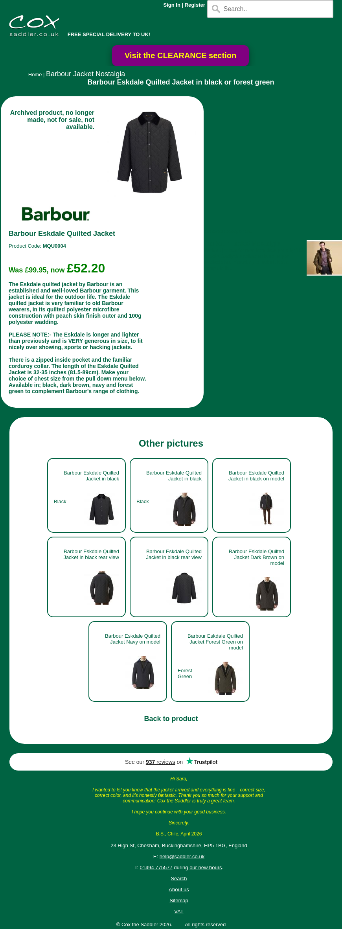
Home (35, 74)
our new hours (205, 867)
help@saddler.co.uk (182, 856)
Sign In (172, 5)
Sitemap (178, 900)
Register (195, 5)
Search (179, 878)
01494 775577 (156, 867)
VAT (178, 911)
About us (179, 889)
